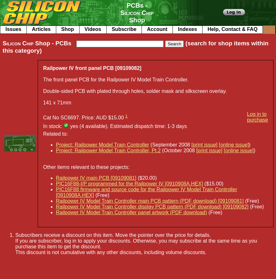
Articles (41, 29)
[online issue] (234, 144)
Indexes (187, 29)
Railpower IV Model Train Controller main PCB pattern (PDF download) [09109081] (150, 201)
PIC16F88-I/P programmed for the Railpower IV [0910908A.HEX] (129, 183)
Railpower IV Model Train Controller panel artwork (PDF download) (131, 212)
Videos (93, 29)
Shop (67, 29)
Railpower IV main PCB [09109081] (96, 178)
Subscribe (124, 29)
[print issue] (204, 144)
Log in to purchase (257, 117)
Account (157, 29)
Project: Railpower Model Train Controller (102, 144)
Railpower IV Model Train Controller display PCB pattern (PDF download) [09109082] (152, 206)
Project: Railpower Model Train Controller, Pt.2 (108, 150)
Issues (13, 29)
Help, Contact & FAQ (232, 29)
